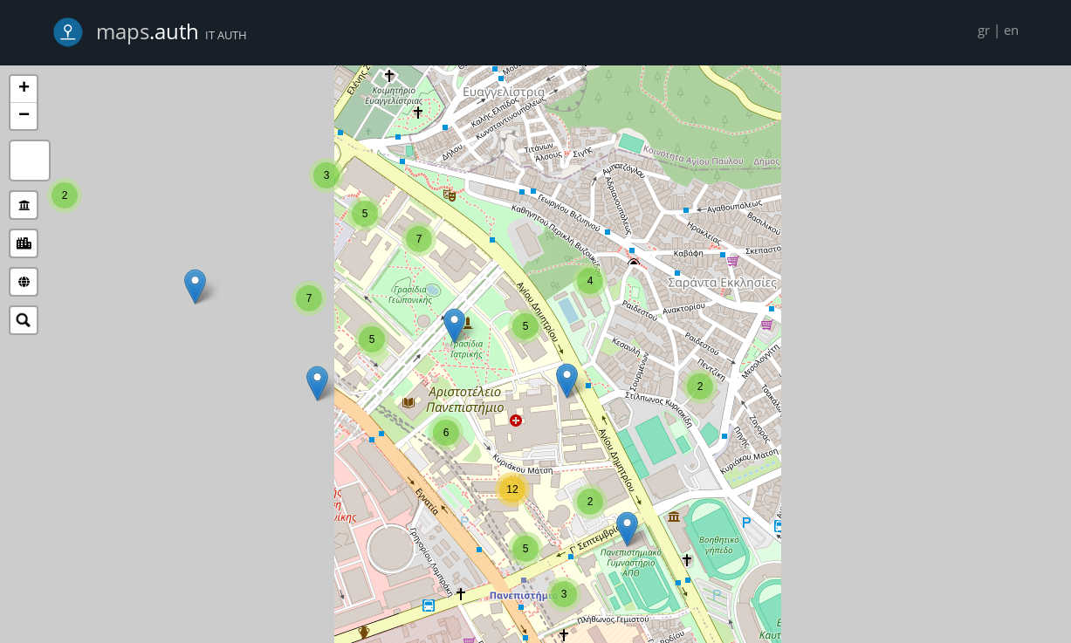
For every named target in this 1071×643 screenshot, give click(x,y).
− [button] (24, 116)
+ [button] (24, 89)
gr (984, 29)
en (1011, 29)
